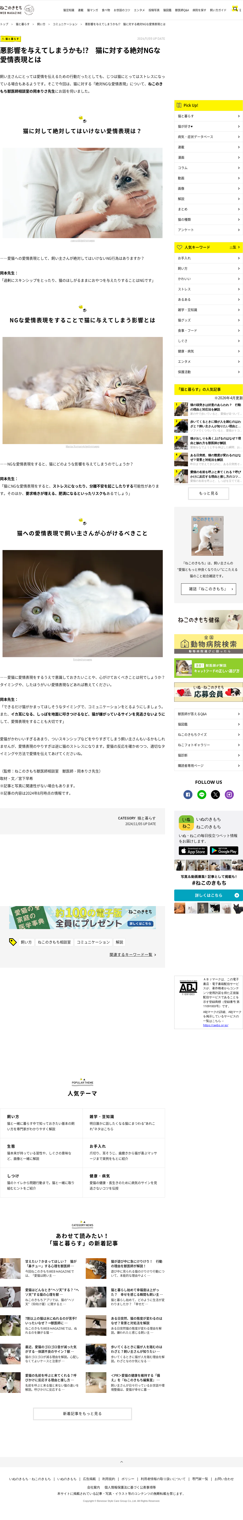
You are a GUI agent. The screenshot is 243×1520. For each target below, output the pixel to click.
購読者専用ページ (191, 765)
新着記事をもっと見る (82, 1413)
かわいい (184, 278)
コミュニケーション (65, 24)
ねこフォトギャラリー (194, 744)
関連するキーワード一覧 (131, 954)
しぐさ (183, 340)
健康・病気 (186, 351)
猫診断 (183, 755)
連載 (80, 10)
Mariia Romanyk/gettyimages (82, 446)
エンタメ (139, 10)
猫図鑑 (167, 10)
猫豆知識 (68, 10)
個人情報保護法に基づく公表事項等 (130, 1487)
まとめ (183, 209)
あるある (184, 299)
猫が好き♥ (185, 126)
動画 (181, 178)
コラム (183, 167)
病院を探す (199, 10)
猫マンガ (92, 10)
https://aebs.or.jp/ (215, 1025)
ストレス (184, 289)
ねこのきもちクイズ (192, 734)
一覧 (233, 247)
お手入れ (184, 258)
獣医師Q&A (182, 10)
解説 (119, 942)
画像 (181, 188)
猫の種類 (184, 219)
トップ (4, 24)
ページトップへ (121, 1462)
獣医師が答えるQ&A (192, 713)
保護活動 (184, 371)
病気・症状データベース (195, 136)
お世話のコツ (122, 10)
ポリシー (128, 1478)
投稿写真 (154, 10)
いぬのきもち (67, 1478)
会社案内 (93, 1487)
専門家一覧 (200, 1478)
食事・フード (187, 330)
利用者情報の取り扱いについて (163, 1478)
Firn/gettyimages (82, 659)
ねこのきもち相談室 (54, 942)
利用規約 (108, 1478)
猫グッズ (184, 320)
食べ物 (106, 10)
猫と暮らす (23, 24)
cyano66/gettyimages (83, 240)
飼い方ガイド (218, 10)
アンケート (186, 229)
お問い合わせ (224, 1478)
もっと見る (208, 493)
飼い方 (41, 24)
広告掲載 (89, 1478)
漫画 (181, 157)
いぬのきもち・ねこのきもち (30, 1478)
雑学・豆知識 (187, 309)
